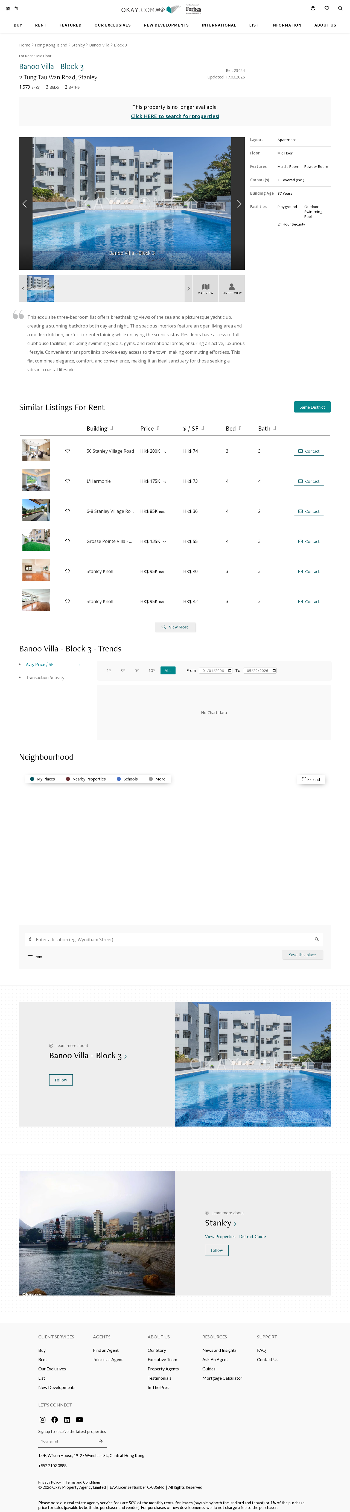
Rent (42, 1356)
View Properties (221, 1233)
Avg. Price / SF (40, 661)
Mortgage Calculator (222, 1374)
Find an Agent (106, 1346)
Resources (214, 1333)
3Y (123, 667)
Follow (61, 1077)
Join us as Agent (108, 1356)
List (41, 1374)
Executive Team (162, 1356)
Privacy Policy (49, 1479)
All (168, 667)
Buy (42, 1346)
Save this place (302, 951)
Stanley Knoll (100, 568)
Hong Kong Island (51, 45)
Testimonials (159, 1374)
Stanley (78, 45)
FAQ (261, 1346)
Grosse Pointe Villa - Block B (111, 538)
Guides (208, 1365)
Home (24, 45)
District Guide (253, 1233)
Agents (101, 1333)
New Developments (56, 1384)
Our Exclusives (52, 1365)
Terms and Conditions (83, 1479)
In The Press (159, 1384)
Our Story (157, 1346)
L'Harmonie (99, 478)
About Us (159, 1333)
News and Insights (219, 1346)
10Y (151, 667)
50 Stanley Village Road (110, 448)
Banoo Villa (99, 45)
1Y (109, 667)
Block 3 (120, 45)
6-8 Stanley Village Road (111, 508)
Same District (312, 403)
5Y (137, 667)
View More (175, 624)
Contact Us (267, 1356)
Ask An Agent (215, 1356)
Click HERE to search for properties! (175, 113)
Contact (309, 448)
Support (267, 1333)
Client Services (56, 1333)
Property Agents (163, 1365)
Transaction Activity (45, 674)
